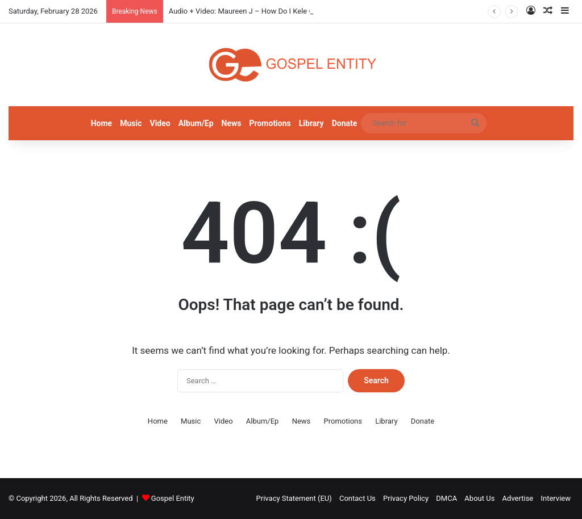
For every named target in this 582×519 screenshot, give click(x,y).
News (232, 123)
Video (159, 123)
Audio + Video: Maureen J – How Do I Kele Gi (242, 11)
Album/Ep (196, 123)
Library (311, 123)
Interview (556, 498)
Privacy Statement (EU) (294, 498)
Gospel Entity (172, 498)
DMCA (446, 498)
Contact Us (357, 498)
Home (101, 123)
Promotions (270, 123)
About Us (479, 498)
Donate (344, 123)
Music (131, 123)
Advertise (518, 498)
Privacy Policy (406, 498)
